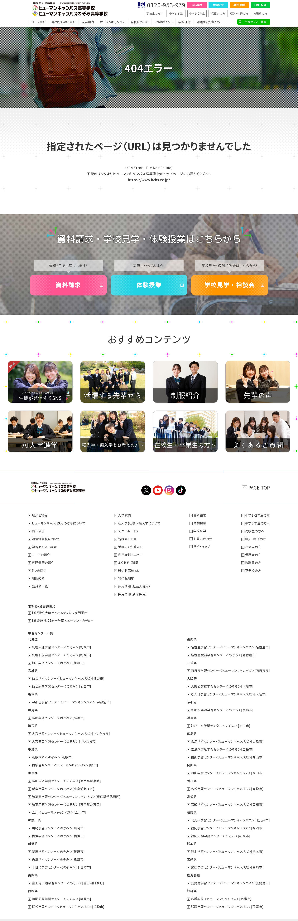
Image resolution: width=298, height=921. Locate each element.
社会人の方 (253, 546)
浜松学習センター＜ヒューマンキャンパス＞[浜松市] (68, 898)
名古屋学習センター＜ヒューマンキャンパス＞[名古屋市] (230, 644)
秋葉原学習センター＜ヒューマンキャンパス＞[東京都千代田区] (76, 790)
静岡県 (33, 882)
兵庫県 (192, 713)
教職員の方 (260, 13)
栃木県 (33, 690)
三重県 (192, 660)
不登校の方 (253, 569)
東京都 (33, 767)
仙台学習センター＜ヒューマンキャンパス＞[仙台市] (68, 675)
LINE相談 (260, 5)
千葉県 (33, 744)
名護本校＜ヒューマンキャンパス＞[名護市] (221, 890)
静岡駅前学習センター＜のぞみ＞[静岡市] (61, 890)
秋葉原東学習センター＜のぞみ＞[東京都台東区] (66, 798)
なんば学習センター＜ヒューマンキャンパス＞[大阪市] (229, 690)
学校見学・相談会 (229, 285)
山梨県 (33, 867)
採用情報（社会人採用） (134, 584)
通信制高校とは (129, 569)
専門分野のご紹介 (64, 22)
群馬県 (33, 706)
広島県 (192, 729)
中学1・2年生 (197, 13)
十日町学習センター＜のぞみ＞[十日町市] (61, 859)
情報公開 (38, 531)
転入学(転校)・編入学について (139, 523)
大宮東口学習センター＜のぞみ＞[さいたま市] (64, 736)
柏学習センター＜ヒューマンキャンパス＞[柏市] (65, 760)
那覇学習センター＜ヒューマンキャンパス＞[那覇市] (227, 898)
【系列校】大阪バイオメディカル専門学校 (59, 610)
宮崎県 (192, 852)
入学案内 (88, 22)
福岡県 (192, 806)
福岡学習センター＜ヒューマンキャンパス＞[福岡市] (227, 821)
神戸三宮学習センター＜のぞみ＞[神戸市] (220, 721)
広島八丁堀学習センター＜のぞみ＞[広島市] (222, 744)
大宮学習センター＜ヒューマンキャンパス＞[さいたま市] (71, 729)
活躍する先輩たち (208, 22)
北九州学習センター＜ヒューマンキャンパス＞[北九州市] (230, 813)
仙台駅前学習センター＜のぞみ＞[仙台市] (61, 683)
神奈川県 (34, 813)
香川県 (192, 775)
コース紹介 (38, 22)
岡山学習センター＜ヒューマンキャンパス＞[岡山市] (227, 767)
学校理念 (184, 22)
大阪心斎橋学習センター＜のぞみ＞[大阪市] (222, 683)
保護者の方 (218, 13)
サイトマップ (201, 546)
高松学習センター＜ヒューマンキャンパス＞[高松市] (227, 783)
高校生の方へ (154, 13)
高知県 (192, 790)
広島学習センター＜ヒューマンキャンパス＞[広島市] (227, 736)
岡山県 (192, 760)
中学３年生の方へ (257, 523)
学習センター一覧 (40, 630)
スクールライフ (128, 531)
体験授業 (218, 5)
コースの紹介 (41, 554)
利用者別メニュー (130, 554)
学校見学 (239, 5)
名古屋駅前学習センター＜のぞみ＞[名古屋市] (224, 652)
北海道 (33, 637)
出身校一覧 (40, 584)
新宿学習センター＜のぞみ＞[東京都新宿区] (63, 783)
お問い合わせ (202, 538)
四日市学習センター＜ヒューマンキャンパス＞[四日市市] (230, 667)
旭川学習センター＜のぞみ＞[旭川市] (58, 660)
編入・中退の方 (239, 13)
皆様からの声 (127, 538)
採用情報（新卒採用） (132, 592)
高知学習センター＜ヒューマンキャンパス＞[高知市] (227, 798)
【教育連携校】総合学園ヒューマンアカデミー (63, 618)
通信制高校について (46, 538)
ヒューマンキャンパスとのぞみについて (58, 523)
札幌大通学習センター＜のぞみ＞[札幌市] (61, 644)
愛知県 (192, 637)
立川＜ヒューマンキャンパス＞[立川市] (59, 806)
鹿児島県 (193, 867)
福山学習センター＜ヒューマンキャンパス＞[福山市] (227, 752)
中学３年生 (176, 13)
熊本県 (192, 836)
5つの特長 (39, 569)
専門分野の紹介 (43, 561)
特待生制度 (126, 577)
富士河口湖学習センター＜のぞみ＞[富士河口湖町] (68, 875)
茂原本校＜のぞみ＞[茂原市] (52, 752)
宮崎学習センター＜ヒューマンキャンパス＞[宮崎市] (227, 859)
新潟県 (33, 836)
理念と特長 (40, 515)
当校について (139, 22)
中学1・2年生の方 (257, 515)
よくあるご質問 (128, 561)
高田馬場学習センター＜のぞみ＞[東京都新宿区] (66, 775)
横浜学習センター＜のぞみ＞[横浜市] (58, 829)
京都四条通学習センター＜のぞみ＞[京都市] (222, 706)
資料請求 (197, 5)
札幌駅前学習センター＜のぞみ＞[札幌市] (61, 652)
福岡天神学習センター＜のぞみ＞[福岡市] (220, 829)
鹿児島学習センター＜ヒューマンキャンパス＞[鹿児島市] (230, 875)
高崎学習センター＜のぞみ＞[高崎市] (58, 713)
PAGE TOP (259, 487)
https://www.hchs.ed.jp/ (149, 179)
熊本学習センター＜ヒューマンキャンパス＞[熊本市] (227, 844)
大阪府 (192, 675)
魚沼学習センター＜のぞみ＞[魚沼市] (58, 852)
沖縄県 (192, 882)
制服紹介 (38, 577)
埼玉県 (33, 721)
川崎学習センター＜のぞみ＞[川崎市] (58, 821)
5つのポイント (163, 22)
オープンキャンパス (112, 22)
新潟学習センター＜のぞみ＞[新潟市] (58, 844)
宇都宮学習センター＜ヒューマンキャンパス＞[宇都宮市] (71, 698)
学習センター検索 (255, 22)
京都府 (192, 698)
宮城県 (33, 667)
